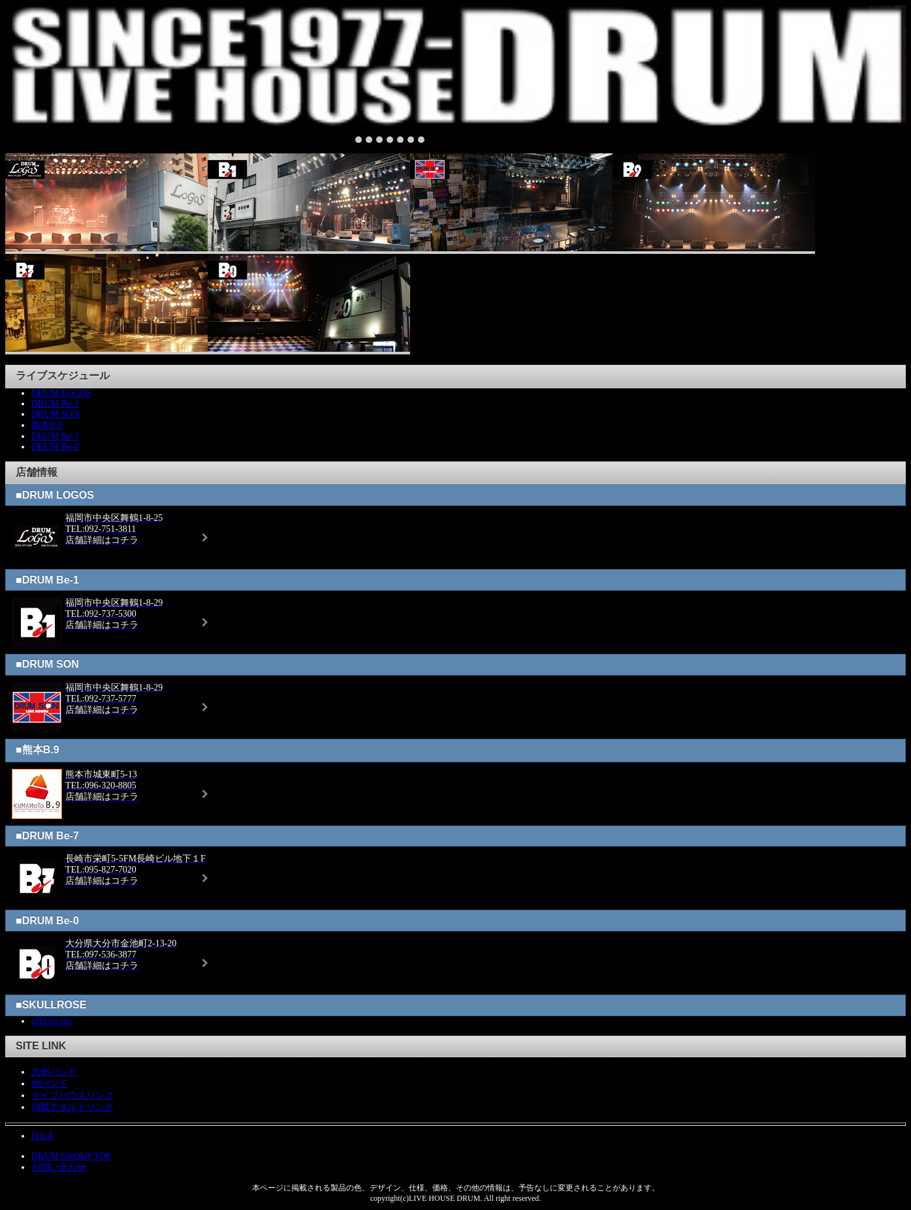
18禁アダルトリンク (72, 1107)
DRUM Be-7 (55, 436)
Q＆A (42, 1136)
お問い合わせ (58, 1167)
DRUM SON (55, 414)
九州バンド (54, 1072)
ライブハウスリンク (72, 1095)
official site (51, 1021)
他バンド (49, 1084)
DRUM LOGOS (61, 393)
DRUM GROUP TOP (71, 1156)
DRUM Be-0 (55, 447)
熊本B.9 (47, 425)
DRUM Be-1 (55, 404)
